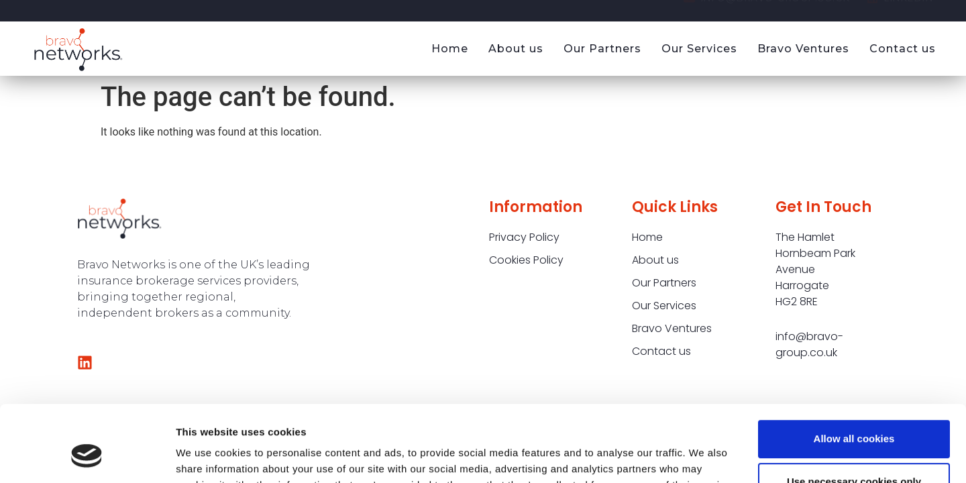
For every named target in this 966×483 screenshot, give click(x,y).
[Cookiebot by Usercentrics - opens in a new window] (87, 457)
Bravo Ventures (803, 48)
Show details (207, 456)
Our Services (699, 48)
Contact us (902, 48)
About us (515, 48)
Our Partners (602, 48)
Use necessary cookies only (854, 416)
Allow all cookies (854, 373)
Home (449, 48)
